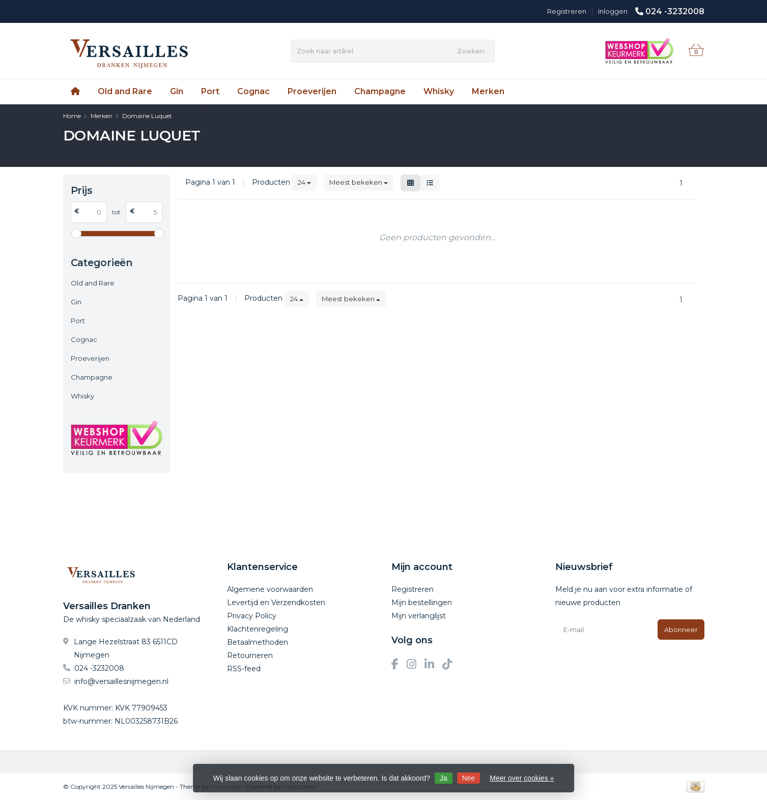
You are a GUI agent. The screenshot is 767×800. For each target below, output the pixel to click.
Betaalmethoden (257, 642)
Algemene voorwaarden (270, 589)
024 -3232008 (674, 11)
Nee (468, 778)
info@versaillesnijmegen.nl (121, 681)
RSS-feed (244, 668)
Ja (443, 778)
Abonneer (681, 629)
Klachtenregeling (257, 629)
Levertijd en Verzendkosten (276, 602)
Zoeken (471, 51)
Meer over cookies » (522, 778)
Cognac (253, 91)
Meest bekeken (358, 182)
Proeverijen (312, 91)
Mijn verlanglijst (418, 615)
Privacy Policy (251, 615)
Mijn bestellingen (421, 602)
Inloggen (613, 11)
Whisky (438, 91)
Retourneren (250, 655)
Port (210, 91)
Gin (176, 91)
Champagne (380, 91)
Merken (488, 91)
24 (304, 182)
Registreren (566, 11)
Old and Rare (125, 91)
